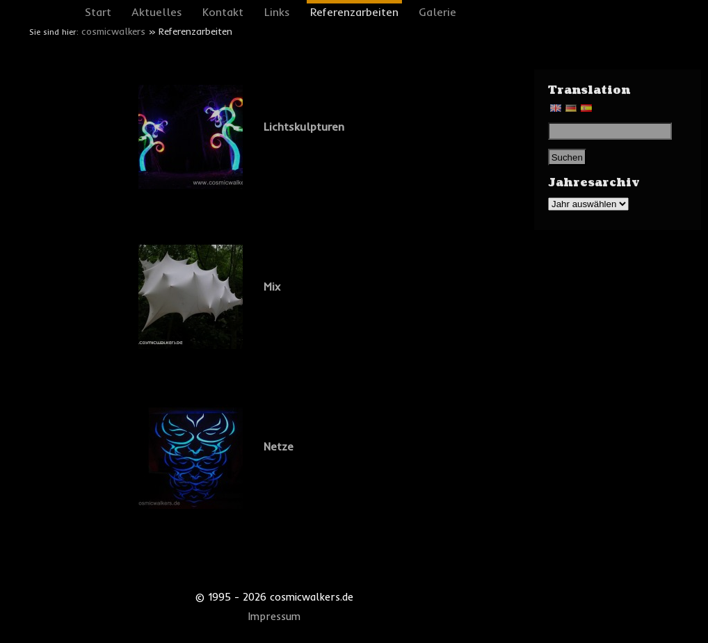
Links (277, 12)
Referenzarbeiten (354, 12)
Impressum (274, 616)
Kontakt (222, 12)
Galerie (437, 12)
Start (98, 12)
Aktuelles (156, 12)
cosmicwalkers (113, 31)
